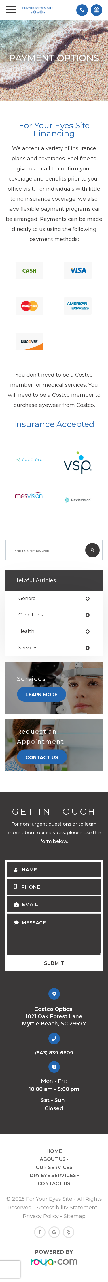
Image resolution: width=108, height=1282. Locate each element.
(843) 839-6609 (54, 1053)
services (27, 648)
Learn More (41, 695)
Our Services (54, 1167)
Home (54, 1151)
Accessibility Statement (67, 1207)
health (26, 631)
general (27, 598)
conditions (30, 615)
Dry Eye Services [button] (54, 1175)
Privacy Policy (41, 1216)
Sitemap (75, 1216)
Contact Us (42, 757)
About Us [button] (54, 1159)
